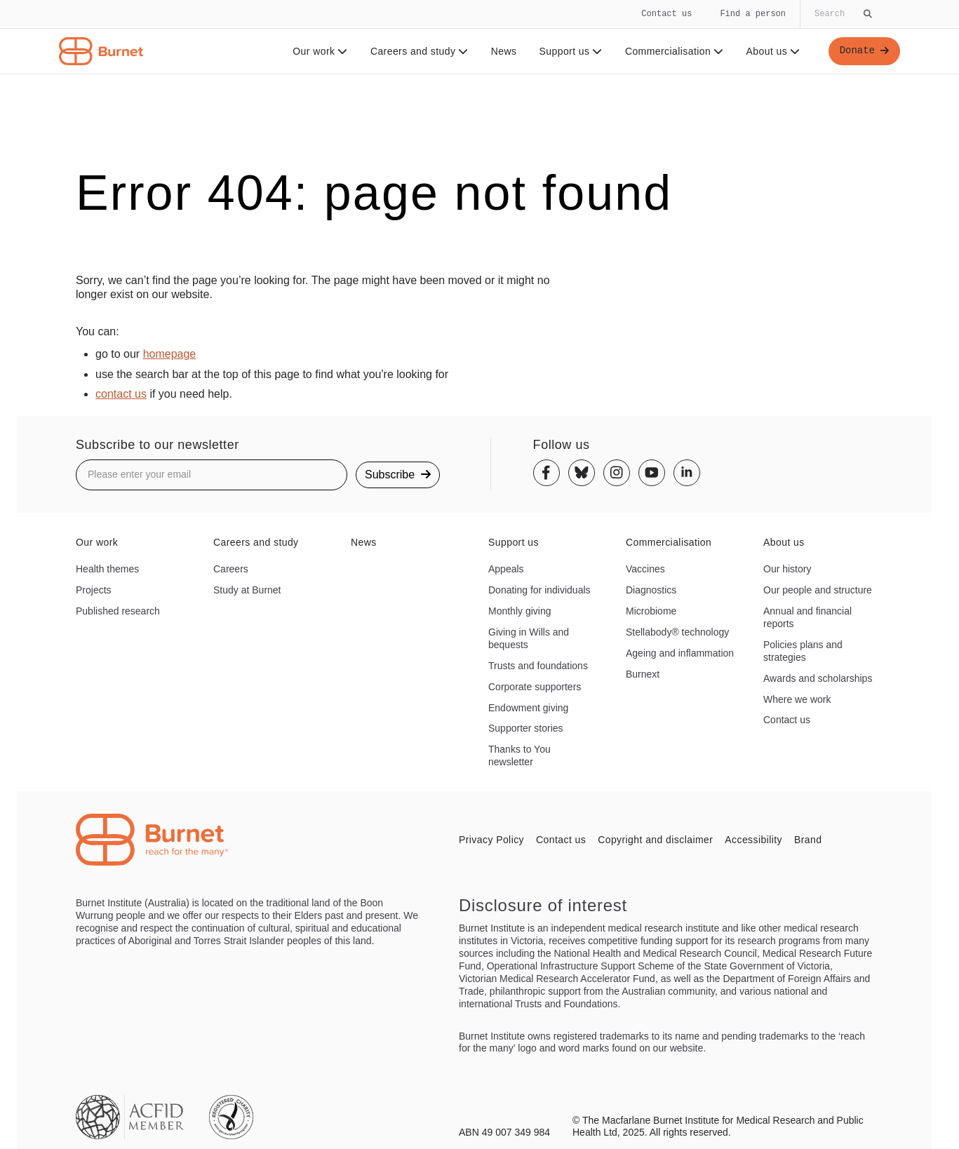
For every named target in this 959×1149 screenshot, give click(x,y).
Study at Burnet (247, 590)
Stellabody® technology (677, 632)
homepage (169, 354)
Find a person (753, 14)
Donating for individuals (539, 590)
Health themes (107, 568)
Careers (230, 568)
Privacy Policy (491, 840)
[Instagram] (616, 472)
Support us (570, 51)
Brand (807, 840)
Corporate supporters (534, 686)
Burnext (642, 674)
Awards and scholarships (817, 678)
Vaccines (645, 568)
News (504, 51)
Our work (320, 51)
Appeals (506, 568)
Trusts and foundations (538, 665)
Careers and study (419, 51)
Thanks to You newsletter (519, 755)
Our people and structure (817, 590)
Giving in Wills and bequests (528, 638)
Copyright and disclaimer (655, 840)
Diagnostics (651, 590)
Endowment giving (528, 707)
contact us (121, 394)
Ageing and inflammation (680, 653)
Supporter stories (525, 728)
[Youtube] (651, 472)
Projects (94, 590)
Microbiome (651, 611)
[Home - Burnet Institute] (101, 51)
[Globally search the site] (841, 14)
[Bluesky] (581, 472)
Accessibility (753, 840)
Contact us (666, 14)
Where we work (797, 699)
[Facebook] (546, 472)
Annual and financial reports (807, 617)
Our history (787, 568)
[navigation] (479, 37)
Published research (118, 611)
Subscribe (398, 475)
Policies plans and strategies (803, 651)
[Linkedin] (686, 472)
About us (773, 51)
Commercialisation (674, 51)
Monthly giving (519, 611)
